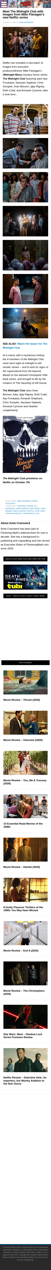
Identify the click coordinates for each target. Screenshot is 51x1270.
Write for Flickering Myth (31, 1179)
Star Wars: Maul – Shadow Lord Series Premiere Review (22, 1036)
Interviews (31, 1156)
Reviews (31, 1146)
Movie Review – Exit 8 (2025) (20, 950)
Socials (31, 1188)
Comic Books (31, 1123)
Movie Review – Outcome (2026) (23, 740)
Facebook (31, 1192)
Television (10, 504)
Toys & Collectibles (31, 1133)
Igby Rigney (35, 509)
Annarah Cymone (25, 506)
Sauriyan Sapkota (13, 513)
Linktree (31, 1216)
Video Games (31, 1128)
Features (31, 1137)
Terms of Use (31, 1225)
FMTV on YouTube (31, 1165)
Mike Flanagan (19, 511)
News (35, 501)
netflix (30, 511)
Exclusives (31, 1161)
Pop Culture (31, 1110)
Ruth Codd (40, 511)
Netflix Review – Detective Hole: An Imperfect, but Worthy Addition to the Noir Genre (25, 1080)
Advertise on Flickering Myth (31, 1184)
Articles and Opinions (31, 1151)
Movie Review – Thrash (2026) (21, 699)
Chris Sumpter (22, 509)
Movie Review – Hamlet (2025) (21, 867)
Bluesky (30, 1211)
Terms (31, 1221)
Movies (31, 1114)
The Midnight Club (31, 513)
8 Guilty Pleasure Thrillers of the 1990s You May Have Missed (23, 909)
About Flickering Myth (30, 1174)
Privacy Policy (31, 1230)
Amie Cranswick (24, 501)
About (31, 1170)
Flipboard (31, 1207)
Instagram (31, 1202)
